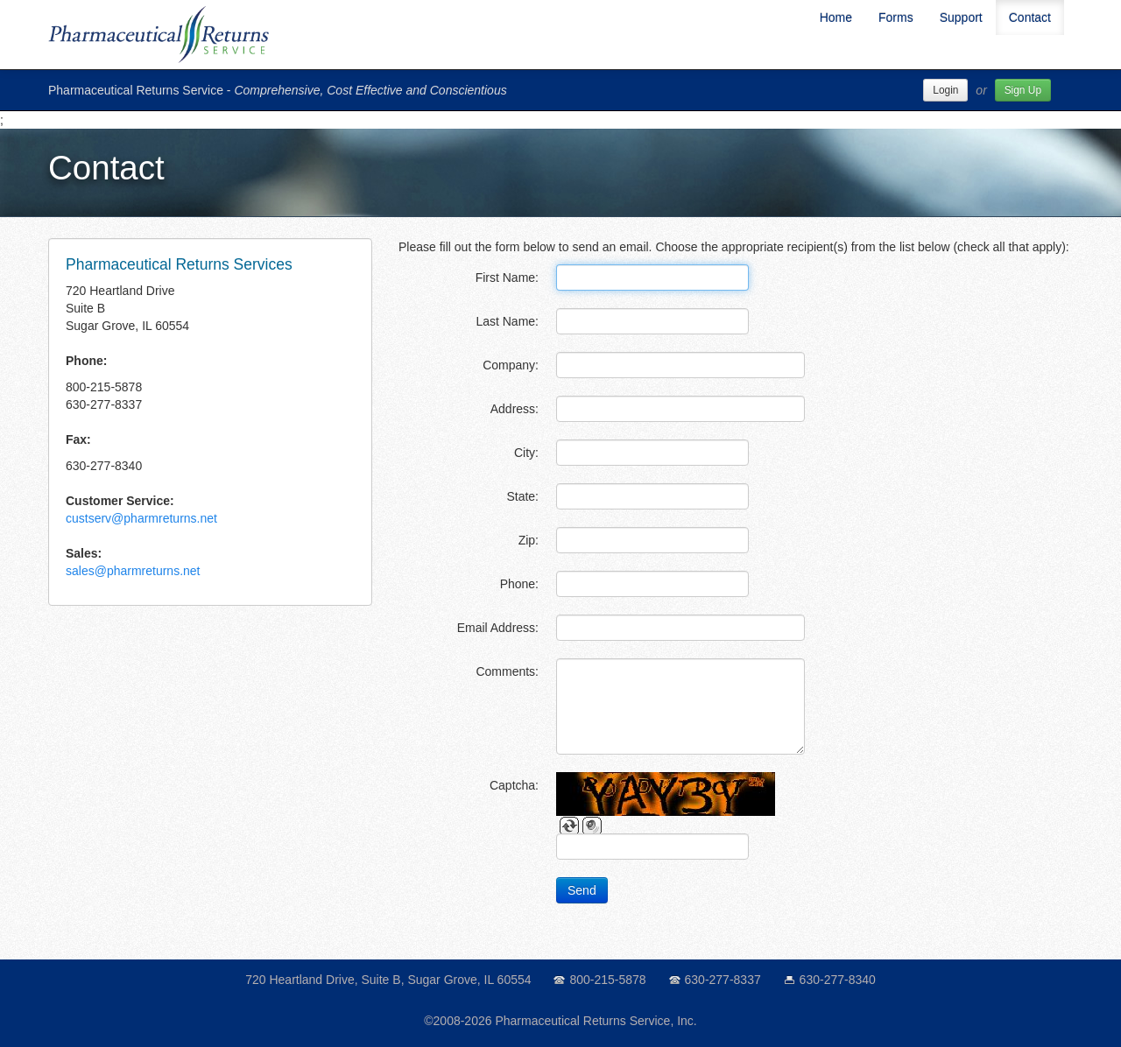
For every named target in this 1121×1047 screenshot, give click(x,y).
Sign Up (1023, 90)
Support (961, 18)
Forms (895, 18)
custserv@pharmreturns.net (141, 518)
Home (836, 18)
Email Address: (498, 628)
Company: (511, 365)
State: (522, 496)
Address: (514, 409)
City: (526, 453)
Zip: (528, 540)
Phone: (519, 584)
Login (945, 90)
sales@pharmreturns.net (133, 571)
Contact (1030, 18)
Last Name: (507, 321)
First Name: (507, 278)
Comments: (507, 671)
